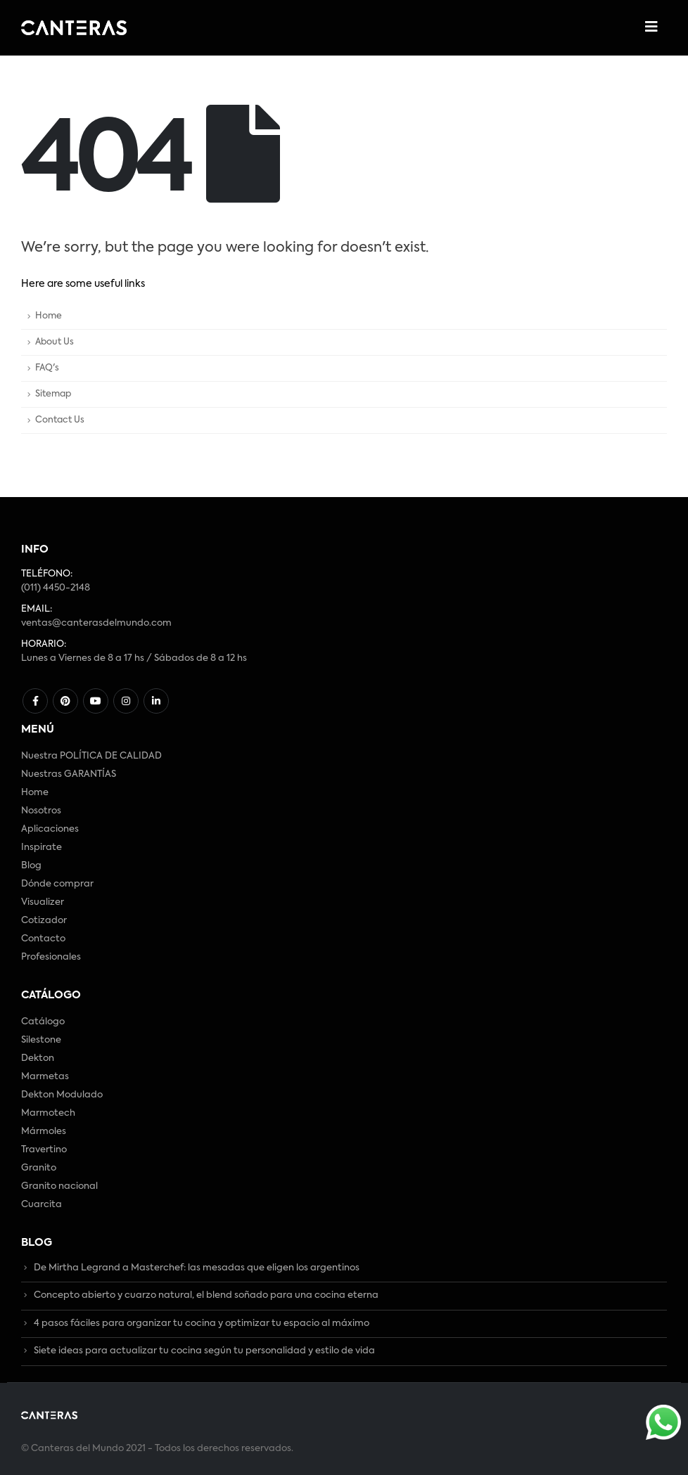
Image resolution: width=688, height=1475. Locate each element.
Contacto (43, 938)
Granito (38, 1168)
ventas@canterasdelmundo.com (96, 623)
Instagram (126, 701)
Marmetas (45, 1076)
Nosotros (41, 811)
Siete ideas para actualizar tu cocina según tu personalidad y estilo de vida (204, 1351)
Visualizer (42, 902)
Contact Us (59, 420)
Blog (31, 865)
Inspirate (41, 847)
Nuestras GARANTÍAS (68, 774)
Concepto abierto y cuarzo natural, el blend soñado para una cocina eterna (206, 1296)
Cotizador (44, 920)
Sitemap (53, 394)
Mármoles (43, 1131)
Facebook (35, 701)
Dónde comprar (57, 884)
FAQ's (47, 368)
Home (48, 316)
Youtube (95, 701)
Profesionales (51, 957)
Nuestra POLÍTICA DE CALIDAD (91, 756)
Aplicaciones (50, 829)
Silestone (41, 1040)
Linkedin (156, 701)
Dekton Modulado (62, 1095)
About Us (54, 342)
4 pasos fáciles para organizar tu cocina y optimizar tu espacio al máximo (201, 1323)
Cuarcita (41, 1204)
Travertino (44, 1149)
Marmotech (48, 1113)
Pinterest (65, 701)
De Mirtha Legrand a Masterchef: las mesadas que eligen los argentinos (196, 1268)
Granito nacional (59, 1186)
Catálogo (43, 1021)
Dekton (37, 1058)
